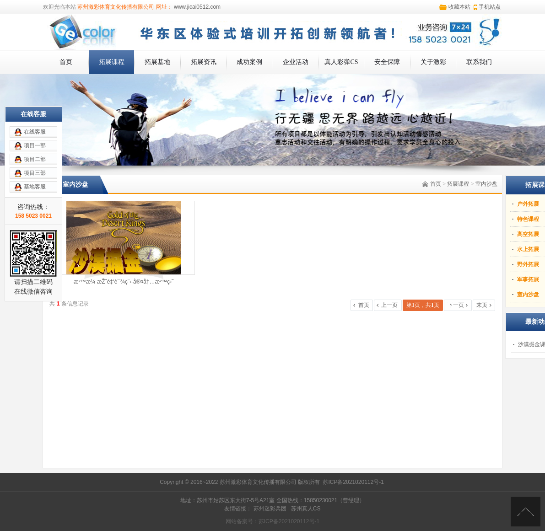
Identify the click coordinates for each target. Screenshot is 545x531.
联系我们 (479, 62)
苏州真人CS (306, 508)
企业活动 (295, 62)
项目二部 (35, 159)
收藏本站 (459, 7)
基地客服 (35, 186)
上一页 (389, 305)
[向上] (525, 511)
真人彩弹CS (341, 62)
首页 (65, 62)
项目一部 (35, 145)
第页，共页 (422, 305)
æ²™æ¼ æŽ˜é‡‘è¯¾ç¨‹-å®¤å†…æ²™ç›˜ (123, 282)
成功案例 (249, 62)
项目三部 (35, 173)
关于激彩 (433, 62)
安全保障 (387, 62)
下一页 (456, 305)
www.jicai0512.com (197, 7)
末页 (481, 305)
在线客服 (35, 132)
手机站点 (490, 7)
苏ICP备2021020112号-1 (353, 482)
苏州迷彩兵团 (270, 508)
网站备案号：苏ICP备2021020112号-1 (272, 521)
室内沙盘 (486, 184)
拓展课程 (111, 62)
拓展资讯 (203, 62)
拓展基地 (157, 62)
